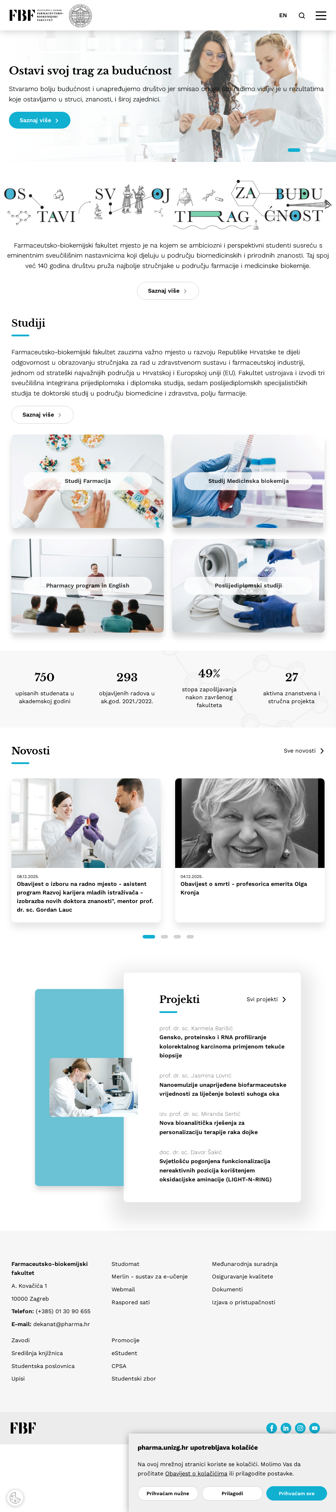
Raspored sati (131, 1302)
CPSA (119, 1366)
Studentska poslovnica (43, 1366)
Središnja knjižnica (37, 1353)
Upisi (18, 1378)
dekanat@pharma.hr (61, 1324)
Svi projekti (262, 999)
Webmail (123, 1289)
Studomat (125, 1264)
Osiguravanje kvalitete (242, 1276)
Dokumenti (227, 1289)
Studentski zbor (134, 1378)
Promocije (125, 1340)
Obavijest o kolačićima (196, 1473)
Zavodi (20, 1340)
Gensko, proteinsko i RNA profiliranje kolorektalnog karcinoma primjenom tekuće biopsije (222, 1046)
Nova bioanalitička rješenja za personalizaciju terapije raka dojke (208, 1127)
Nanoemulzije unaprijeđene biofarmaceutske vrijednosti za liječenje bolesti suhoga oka (222, 1089)
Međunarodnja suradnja (245, 1264)
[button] (294, 150)
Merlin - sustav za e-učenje (150, 1276)
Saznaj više (39, 120)
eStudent (124, 1353)
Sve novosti (300, 750)
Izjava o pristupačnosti (243, 1302)
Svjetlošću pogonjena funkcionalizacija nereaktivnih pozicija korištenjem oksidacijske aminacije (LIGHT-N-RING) (215, 1170)
